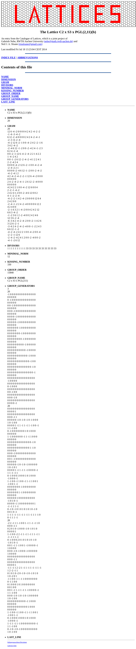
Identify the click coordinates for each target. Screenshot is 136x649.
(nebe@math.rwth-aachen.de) (58, 41)
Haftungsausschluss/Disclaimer (17, 642)
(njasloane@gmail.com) (30, 44)
